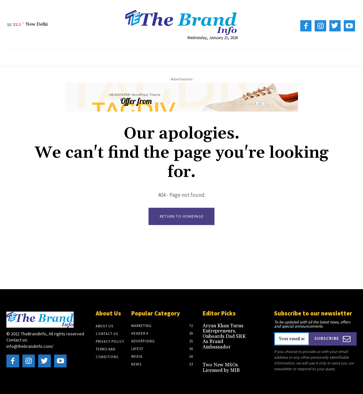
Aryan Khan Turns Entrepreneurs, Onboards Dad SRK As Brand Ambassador (226, 333)
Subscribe (333, 339)
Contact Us (107, 334)
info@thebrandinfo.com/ (29, 347)
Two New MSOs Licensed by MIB (220, 361)
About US (104, 326)
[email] (292, 339)
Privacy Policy (110, 342)
